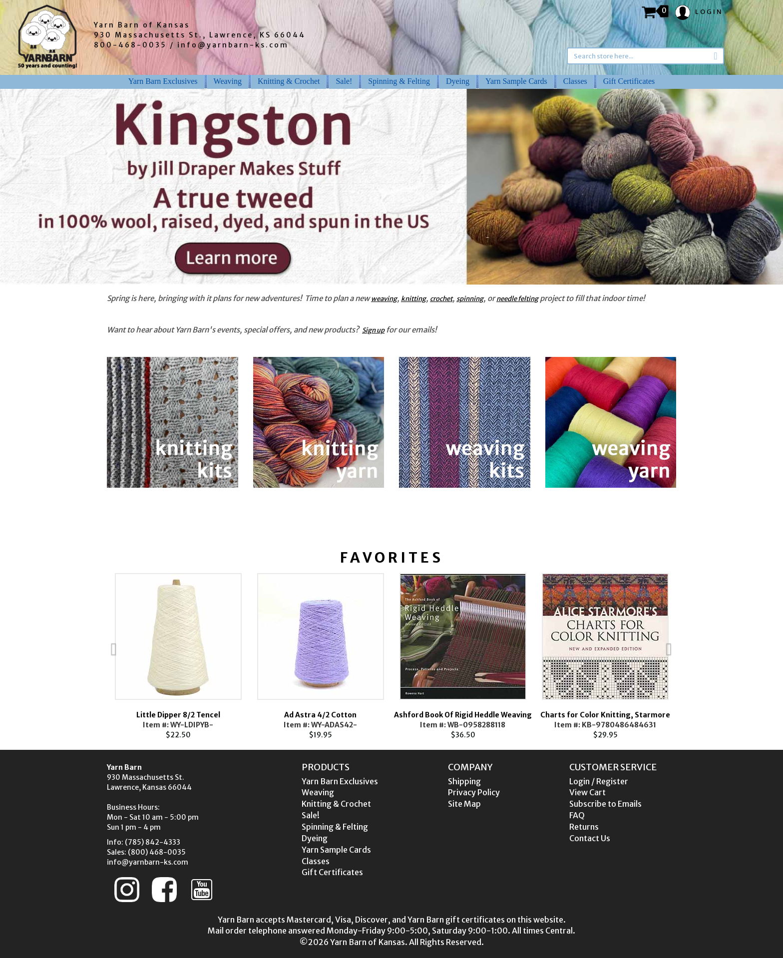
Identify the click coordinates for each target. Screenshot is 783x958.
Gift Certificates (629, 81)
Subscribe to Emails (605, 804)
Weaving (228, 81)
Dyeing (457, 81)
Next (691, 656)
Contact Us (589, 838)
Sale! (344, 81)
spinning (469, 299)
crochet (441, 299)
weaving (384, 299)
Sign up (373, 330)
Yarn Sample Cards (516, 81)
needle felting (517, 299)
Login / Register (598, 781)
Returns (584, 827)
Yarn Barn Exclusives (163, 81)
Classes (575, 81)
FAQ (577, 815)
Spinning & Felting (399, 81)
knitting (413, 299)
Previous (92, 656)
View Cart (587, 792)
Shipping (464, 781)
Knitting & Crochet (289, 81)
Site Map (464, 804)
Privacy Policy (474, 792)
